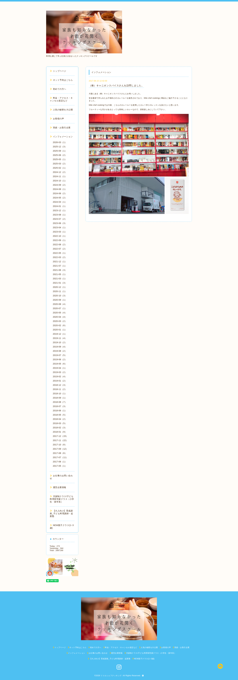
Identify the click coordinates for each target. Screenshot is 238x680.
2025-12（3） (60, 146)
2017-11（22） (60, 440)
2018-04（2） (60, 419)
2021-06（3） (60, 270)
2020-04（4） (60, 317)
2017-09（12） (60, 449)
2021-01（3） (60, 283)
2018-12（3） (60, 385)
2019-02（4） (60, 376)
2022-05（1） (60, 253)
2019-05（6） (60, 364)
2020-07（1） (60, 308)
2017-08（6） (60, 453)
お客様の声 (57, 118)
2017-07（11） (60, 457)
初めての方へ (58, 89)
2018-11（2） (60, 389)
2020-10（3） (60, 295)
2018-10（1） (60, 393)
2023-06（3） (60, 223)
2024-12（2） (60, 172)
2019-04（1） (60, 368)
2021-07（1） (60, 266)
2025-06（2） (60, 155)
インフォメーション (61, 136)
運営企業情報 (58, 487)
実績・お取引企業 (60, 127)
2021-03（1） (60, 278)
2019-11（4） (60, 338)
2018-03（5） (60, 423)
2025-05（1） (60, 159)
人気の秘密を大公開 (61, 109)
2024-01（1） (60, 206)
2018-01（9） (60, 432)
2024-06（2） (60, 193)
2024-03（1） (60, 202)
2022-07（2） (60, 249)
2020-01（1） (60, 329)
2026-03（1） (60, 142)
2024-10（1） (60, 180)
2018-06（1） (60, 410)
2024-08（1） (60, 189)
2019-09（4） (60, 346)
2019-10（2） (60, 342)
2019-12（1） (60, 334)
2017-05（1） (60, 466)
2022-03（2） (60, 257)
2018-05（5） (60, 415)
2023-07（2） (60, 219)
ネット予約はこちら (61, 80)
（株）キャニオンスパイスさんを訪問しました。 (116, 85)
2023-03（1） (60, 232)
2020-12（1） (60, 287)
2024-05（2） (60, 197)
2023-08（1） (60, 214)
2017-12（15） (60, 436)
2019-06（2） (60, 359)
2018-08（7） (60, 402)
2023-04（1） (60, 227)
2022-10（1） (60, 236)
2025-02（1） (60, 168)
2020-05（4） (60, 312)
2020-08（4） (60, 304)
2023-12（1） (60, 210)
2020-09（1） (60, 300)
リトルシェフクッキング (111, 676)
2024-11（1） (60, 176)
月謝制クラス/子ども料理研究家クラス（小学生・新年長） (62, 499)
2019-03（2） (60, 372)
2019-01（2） (60, 381)
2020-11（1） (60, 291)
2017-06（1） (60, 461)
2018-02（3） (60, 427)
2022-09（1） (60, 240)
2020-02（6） (60, 325)
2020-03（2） (60, 321)
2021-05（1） (60, 274)
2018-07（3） (60, 406)
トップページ (58, 71)
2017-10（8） (60, 444)
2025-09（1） (60, 151)
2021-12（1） (60, 261)
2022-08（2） (60, 244)
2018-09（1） (60, 398)
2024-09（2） (60, 185)
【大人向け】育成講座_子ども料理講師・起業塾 (61, 513)
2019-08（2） (60, 351)
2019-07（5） (60, 355)
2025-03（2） (60, 163)
